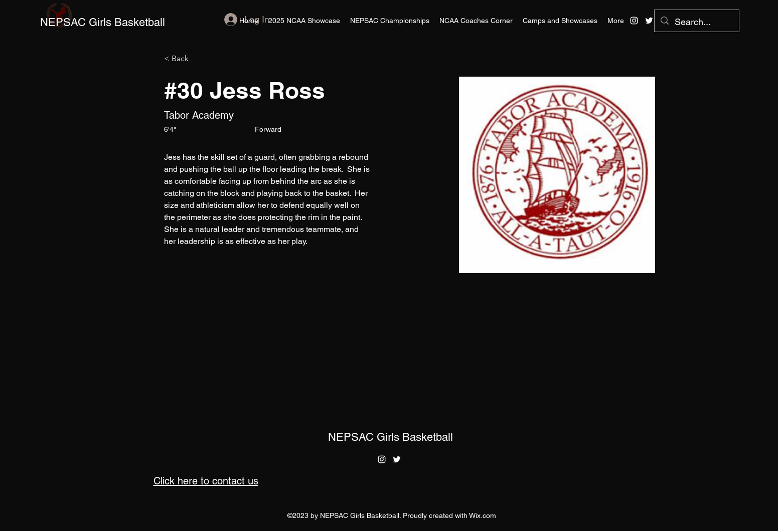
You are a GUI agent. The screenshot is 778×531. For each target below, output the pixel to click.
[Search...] (696, 22)
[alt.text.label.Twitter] (649, 21)
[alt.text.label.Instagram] (634, 21)
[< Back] (184, 59)
